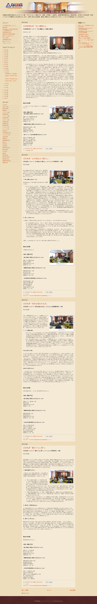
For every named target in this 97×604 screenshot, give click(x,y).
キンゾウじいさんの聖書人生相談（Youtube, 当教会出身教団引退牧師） (85, 47)
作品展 (4, 145)
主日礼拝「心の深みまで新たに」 (36, 159)
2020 (5, 62)
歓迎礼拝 (28, 150)
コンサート (5, 119)
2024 (5, 54)
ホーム (49, 590)
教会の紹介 (5, 158)
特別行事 (4, 117)
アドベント (5, 116)
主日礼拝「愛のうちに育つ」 (35, 448)
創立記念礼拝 (5, 157)
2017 (5, 68)
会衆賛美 (4, 114)
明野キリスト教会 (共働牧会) (84, 38)
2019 (5, 64)
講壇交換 (4, 162)
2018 (5, 66)
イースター (5, 127)
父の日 (4, 151)
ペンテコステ (5, 134)
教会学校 (4, 125)
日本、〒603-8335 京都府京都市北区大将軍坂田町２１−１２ (39, 295)
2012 (5, 98)
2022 (5, 58)
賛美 (3, 110)
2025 (5, 52)
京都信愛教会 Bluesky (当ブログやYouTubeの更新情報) (85, 32)
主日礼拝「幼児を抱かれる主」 (35, 304)
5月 (6, 87)
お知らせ (4, 106)
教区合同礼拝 (5, 147)
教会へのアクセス (6, 41)
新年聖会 (4, 155)
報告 (3, 153)
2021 (5, 60)
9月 (6, 85)
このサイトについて (7, 43)
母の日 (4, 144)
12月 (6, 69)
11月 (6, 72)
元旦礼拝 (4, 136)
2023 (5, 56)
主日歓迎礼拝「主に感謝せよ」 (35, 26)
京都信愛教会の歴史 (7, 39)
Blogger (61, 601)
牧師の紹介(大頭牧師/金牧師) (9, 34)
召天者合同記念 (6, 132)
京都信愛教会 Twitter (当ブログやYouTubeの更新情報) (85, 29)
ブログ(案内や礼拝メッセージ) (9, 25)
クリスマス (5, 112)
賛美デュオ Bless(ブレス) (8, 35)
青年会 (4, 130)
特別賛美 (4, 123)
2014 (5, 94)
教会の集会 (5, 27)
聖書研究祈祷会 (6, 160)
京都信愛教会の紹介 (7, 32)
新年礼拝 (4, 149)
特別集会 (4, 121)
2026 (5, 50)
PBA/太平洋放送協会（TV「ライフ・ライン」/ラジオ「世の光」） (86, 43)
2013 (5, 96)
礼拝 (32, 150)
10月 (6, 83)
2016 (5, 90)
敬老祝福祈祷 (5, 140)
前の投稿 (72, 590)
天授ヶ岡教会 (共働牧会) (83, 36)
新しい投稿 (25, 590)
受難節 (4, 138)
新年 (3, 142)
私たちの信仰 (5, 37)
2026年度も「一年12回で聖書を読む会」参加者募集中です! (10, 30)
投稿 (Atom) (26, 593)
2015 (5, 92)
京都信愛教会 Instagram (83, 34)
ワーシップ (5, 129)
